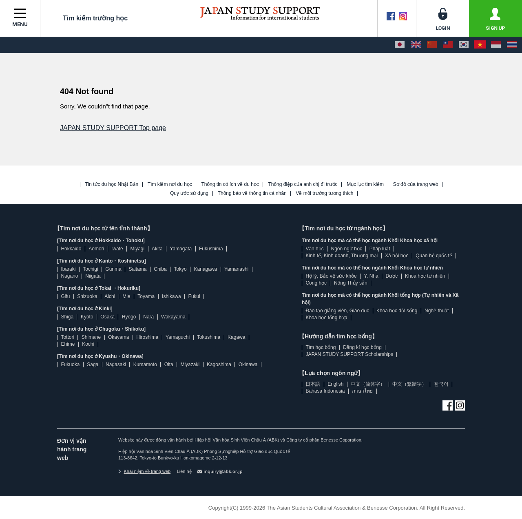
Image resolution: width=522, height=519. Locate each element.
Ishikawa (171, 296)
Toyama (146, 296)
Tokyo (180, 269)
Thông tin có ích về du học (230, 184)
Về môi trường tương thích (324, 193)
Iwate (117, 249)
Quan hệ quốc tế (434, 255)
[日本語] (400, 44)
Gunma (113, 269)
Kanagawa (205, 269)
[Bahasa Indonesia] (496, 44)
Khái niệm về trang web (144, 471)
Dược (391, 276)
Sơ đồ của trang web (415, 184)
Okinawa (248, 364)
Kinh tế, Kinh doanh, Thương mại (341, 255)
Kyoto (87, 317)
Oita (168, 364)
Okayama (118, 337)
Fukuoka (70, 364)
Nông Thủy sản (350, 283)
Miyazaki (189, 364)
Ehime (68, 344)
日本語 (312, 384)
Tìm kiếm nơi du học (170, 184)
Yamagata (181, 249)
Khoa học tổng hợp (326, 317)
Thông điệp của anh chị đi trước (302, 184)
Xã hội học (396, 255)
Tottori (67, 337)
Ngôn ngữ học (346, 249)
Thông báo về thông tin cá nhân (252, 193)
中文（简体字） (368, 384)
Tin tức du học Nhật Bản (112, 184)
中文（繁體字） (409, 384)
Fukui (194, 296)
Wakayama (173, 317)
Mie (126, 296)
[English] (416, 44)
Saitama (137, 269)
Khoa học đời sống (396, 311)
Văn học (314, 249)
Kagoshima (219, 364)
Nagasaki (116, 364)
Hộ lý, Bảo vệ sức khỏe (330, 276)
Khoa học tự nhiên (425, 276)
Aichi (109, 296)
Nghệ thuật (437, 311)
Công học (316, 283)
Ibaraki (68, 269)
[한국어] (464, 44)
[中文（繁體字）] (448, 44)
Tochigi (90, 269)
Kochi (88, 344)
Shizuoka (87, 296)
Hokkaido (71, 249)
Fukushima (211, 249)
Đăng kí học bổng (362, 347)
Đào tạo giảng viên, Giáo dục (337, 311)
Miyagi (137, 249)
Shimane (91, 337)
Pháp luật (379, 249)
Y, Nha (371, 276)
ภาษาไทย (362, 391)
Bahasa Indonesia (325, 391)
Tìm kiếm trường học (89, 17)
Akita (157, 249)
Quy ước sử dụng (189, 193)
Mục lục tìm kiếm (365, 184)
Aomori (96, 249)
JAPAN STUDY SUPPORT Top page (113, 127)
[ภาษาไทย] (512, 44)
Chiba (160, 269)
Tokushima (208, 337)
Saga (92, 364)
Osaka (107, 317)
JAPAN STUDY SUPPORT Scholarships (349, 354)
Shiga (67, 317)
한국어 (441, 384)
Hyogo (129, 317)
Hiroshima (147, 337)
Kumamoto (145, 364)
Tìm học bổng (320, 347)
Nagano (69, 276)
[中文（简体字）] (432, 44)
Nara (148, 317)
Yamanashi (236, 269)
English (335, 384)
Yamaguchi (178, 337)
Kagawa (236, 337)
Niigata (92, 276)
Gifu (65, 296)
